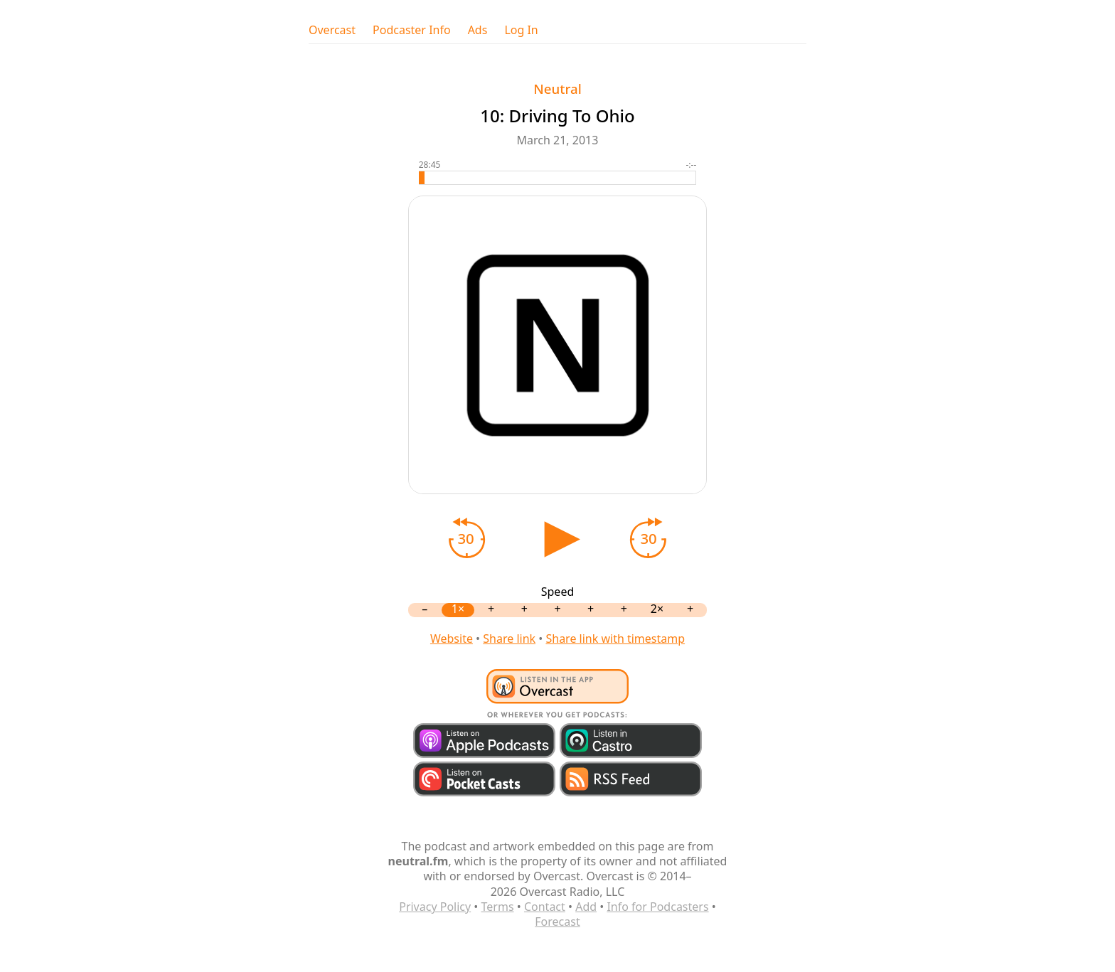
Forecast (557, 921)
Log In (521, 30)
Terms (497, 906)
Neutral (557, 88)
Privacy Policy (435, 906)
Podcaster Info (412, 30)
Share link (509, 638)
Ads (478, 30)
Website (451, 638)
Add (586, 906)
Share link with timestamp (615, 638)
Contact (544, 906)
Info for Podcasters (657, 906)
